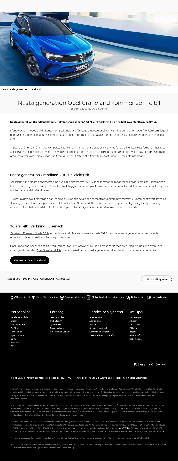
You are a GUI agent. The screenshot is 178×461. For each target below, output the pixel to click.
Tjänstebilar (56, 324)
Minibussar (16, 342)
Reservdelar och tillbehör (101, 335)
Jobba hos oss (135, 339)
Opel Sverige (135, 317)
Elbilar (14, 321)
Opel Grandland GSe (49, 250)
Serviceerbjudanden (99, 328)
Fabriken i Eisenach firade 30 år (29, 233)
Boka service (95, 317)
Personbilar (20, 312)
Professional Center (60, 331)
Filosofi (132, 331)
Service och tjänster (106, 312)
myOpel (93, 324)
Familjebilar (16, 331)
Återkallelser (95, 321)
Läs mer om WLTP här (120, 428)
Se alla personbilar (20, 317)
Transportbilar (57, 317)
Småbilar (15, 328)
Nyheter (133, 321)
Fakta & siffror (136, 335)
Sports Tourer (17, 335)
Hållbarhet (134, 328)
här (163, 431)
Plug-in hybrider (19, 324)
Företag (56, 312)
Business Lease (57, 328)
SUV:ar (14, 339)
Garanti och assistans (99, 331)
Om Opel (136, 312)
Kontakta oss (135, 324)
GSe (13, 346)
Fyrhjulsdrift (56, 321)
